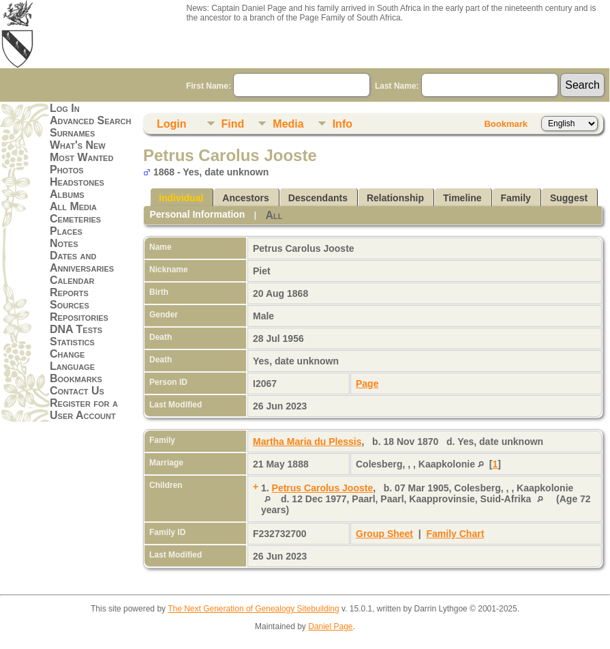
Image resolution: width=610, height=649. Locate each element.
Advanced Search (90, 120)
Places (66, 231)
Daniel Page (330, 626)
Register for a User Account (84, 409)
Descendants (318, 197)
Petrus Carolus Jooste (322, 487)
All (273, 215)
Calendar (72, 280)
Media (288, 124)
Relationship (395, 197)
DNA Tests (76, 329)
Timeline (462, 197)
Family (516, 197)
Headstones (77, 182)
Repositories (79, 317)
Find (233, 124)
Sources (69, 305)
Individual (181, 197)
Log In (65, 108)
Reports (69, 292)
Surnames (72, 133)
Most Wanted (81, 157)
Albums (67, 194)
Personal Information (197, 214)
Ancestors (245, 197)
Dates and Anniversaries (82, 262)
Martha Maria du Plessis (307, 441)
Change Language (72, 360)
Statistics (72, 341)
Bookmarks (76, 378)
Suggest (569, 197)
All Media (73, 206)
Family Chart (456, 533)
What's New (78, 145)
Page (367, 383)
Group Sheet (384, 533)
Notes (64, 243)
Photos (67, 169)
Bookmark (506, 124)
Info (342, 124)
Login (172, 124)
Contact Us (77, 390)
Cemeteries (75, 219)
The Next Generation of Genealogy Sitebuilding (253, 609)
